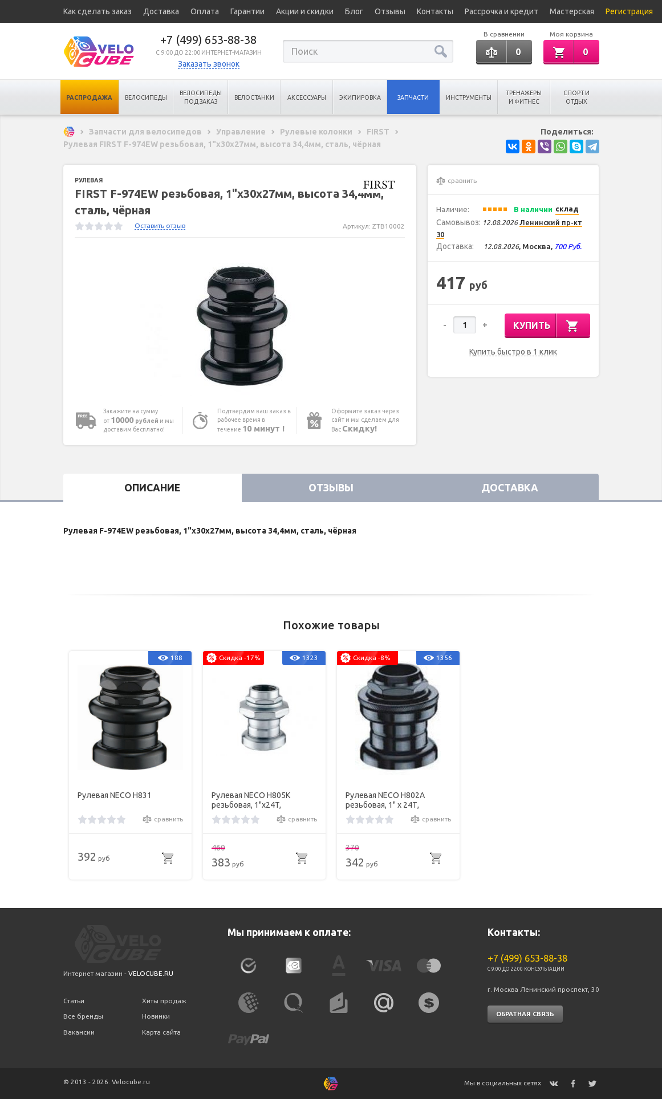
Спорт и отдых (576, 97)
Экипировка (360, 97)
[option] (240, 322)
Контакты (435, 11)
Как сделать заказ (97, 11)
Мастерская (572, 11)
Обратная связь (525, 1014)
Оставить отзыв (160, 225)
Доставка (161, 11)
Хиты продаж (164, 1000)
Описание (152, 487)
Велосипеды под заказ (201, 97)
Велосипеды (146, 97)
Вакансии (79, 1032)
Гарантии (247, 11)
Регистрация (629, 11)
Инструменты (469, 97)
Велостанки (254, 97)
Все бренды (83, 1016)
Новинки (156, 1016)
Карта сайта (161, 1032)
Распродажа (89, 97)
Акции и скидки (305, 11)
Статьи (73, 1000)
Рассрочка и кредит (501, 11)
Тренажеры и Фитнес (524, 97)
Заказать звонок (208, 63)
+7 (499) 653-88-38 (208, 39)
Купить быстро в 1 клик (513, 352)
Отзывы (390, 11)
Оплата (204, 11)
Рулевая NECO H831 (115, 795)
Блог (354, 11)
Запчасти (413, 97)
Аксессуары (306, 97)
